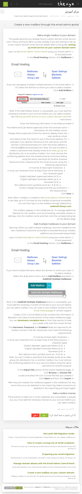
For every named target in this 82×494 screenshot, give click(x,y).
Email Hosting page (43, 310)
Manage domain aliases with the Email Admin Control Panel (45, 463)
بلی (44, 415)
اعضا (77, 16)
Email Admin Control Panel (34, 52)
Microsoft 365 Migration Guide (59, 434)
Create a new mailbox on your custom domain (52, 473)
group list (62, 150)
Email (63, 16)
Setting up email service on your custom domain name (41, 116)
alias (54, 150)
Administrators (54, 16)
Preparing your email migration (59, 454)
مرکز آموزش (70, 16)
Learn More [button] (9, 488)
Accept (19, 488)
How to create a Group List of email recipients (51, 443)
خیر (35, 415)
